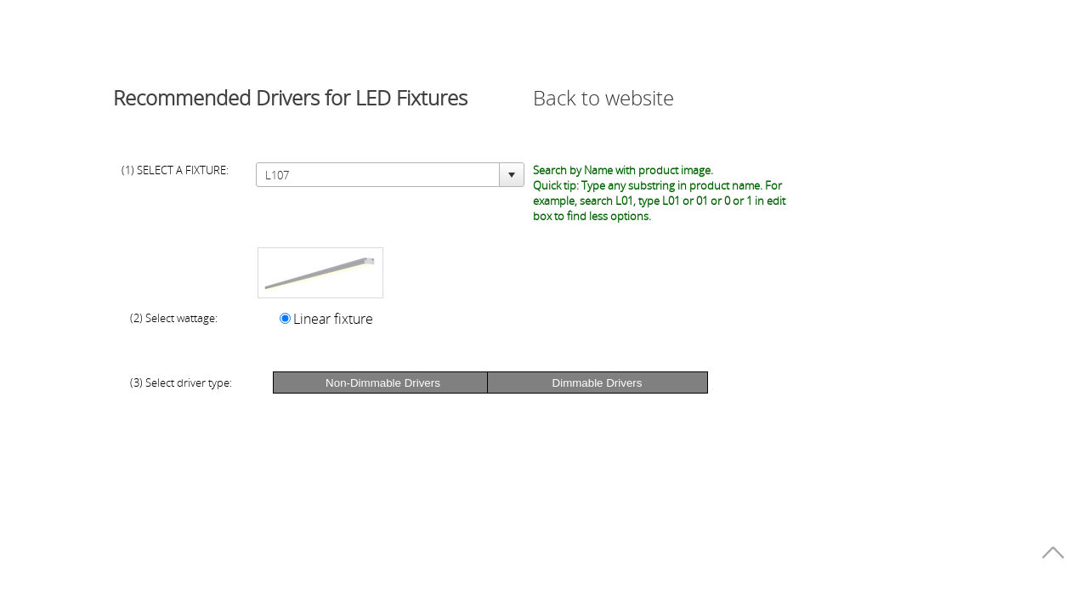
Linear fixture (333, 318)
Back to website (603, 97)
